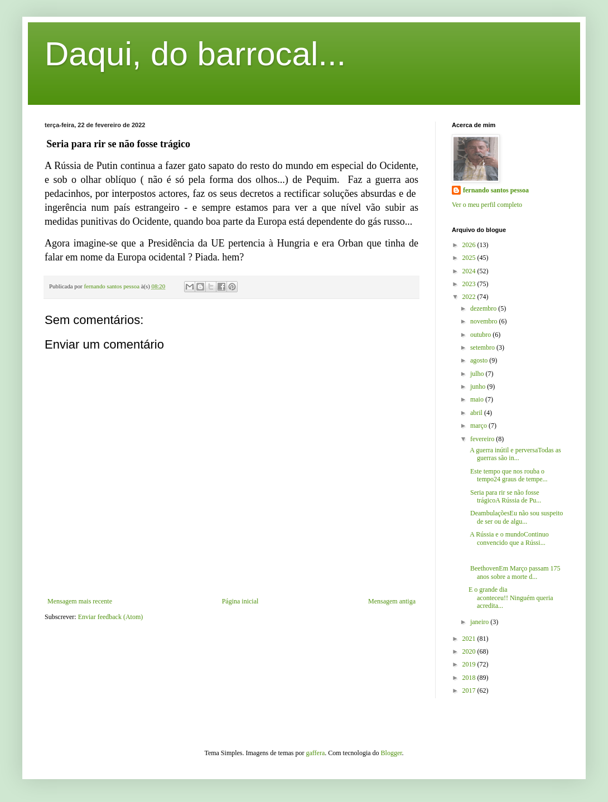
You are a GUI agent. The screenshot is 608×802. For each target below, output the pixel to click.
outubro (481, 335)
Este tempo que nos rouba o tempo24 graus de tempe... (508, 475)
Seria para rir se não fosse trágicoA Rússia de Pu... (505, 496)
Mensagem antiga (392, 601)
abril (477, 413)
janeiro (480, 622)
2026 (469, 245)
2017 (469, 690)
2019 (469, 664)
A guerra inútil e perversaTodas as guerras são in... (515, 454)
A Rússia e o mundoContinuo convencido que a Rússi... (509, 538)
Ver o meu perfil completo (487, 205)
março (479, 425)
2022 (469, 297)
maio (477, 399)
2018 (469, 678)
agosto (479, 360)
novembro (484, 321)
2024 (469, 271)
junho (478, 386)
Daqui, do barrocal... (195, 54)
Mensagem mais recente (79, 601)
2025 (469, 258)
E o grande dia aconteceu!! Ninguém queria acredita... (511, 598)
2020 (469, 651)
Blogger (391, 753)
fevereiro (483, 439)
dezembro (484, 308)
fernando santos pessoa (496, 190)
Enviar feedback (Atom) (110, 617)
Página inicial (240, 601)
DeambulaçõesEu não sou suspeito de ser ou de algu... (516, 517)
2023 (469, 284)
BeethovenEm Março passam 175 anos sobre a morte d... (515, 572)
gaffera (315, 753)
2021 (469, 638)
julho (478, 374)
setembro (483, 347)
